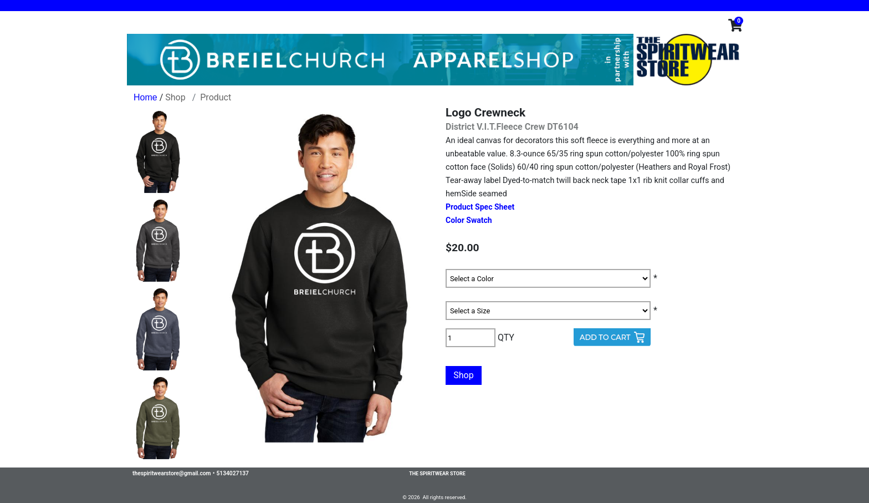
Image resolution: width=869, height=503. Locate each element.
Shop (175, 97)
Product (215, 97)
